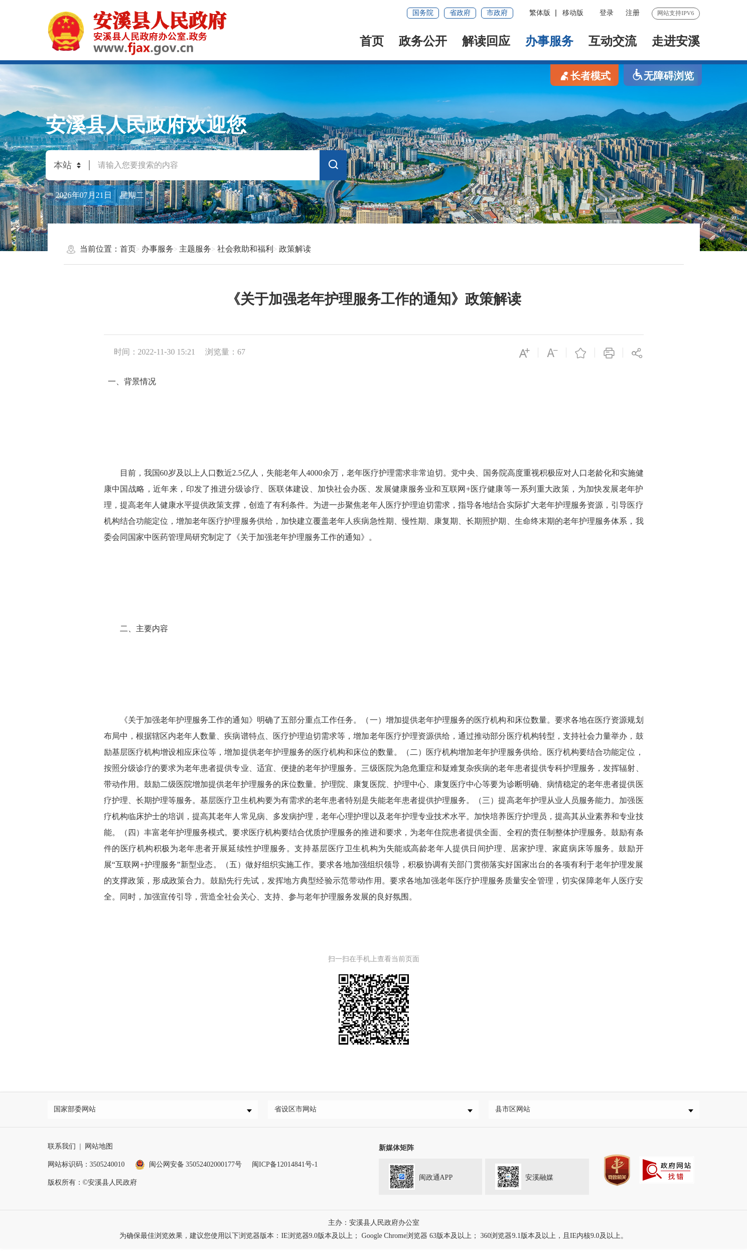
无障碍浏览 (663, 75)
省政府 (460, 13)
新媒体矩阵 (396, 1150)
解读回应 (486, 41)
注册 (633, 13)
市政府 (497, 13)
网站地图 (99, 1149)
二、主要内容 (136, 628)
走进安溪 (676, 41)
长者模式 (584, 75)
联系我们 (62, 1149)
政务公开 (423, 41)
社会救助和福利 (245, 249)
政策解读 (295, 249)
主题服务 (195, 249)
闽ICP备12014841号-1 (285, 1167)
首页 (372, 41)
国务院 (422, 13)
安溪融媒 (519, 1178)
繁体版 (539, 13)
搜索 (333, 166)
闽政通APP (416, 1178)
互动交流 (612, 41)
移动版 (572, 13)
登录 (607, 13)
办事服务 (549, 41)
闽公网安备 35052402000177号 (188, 1167)
